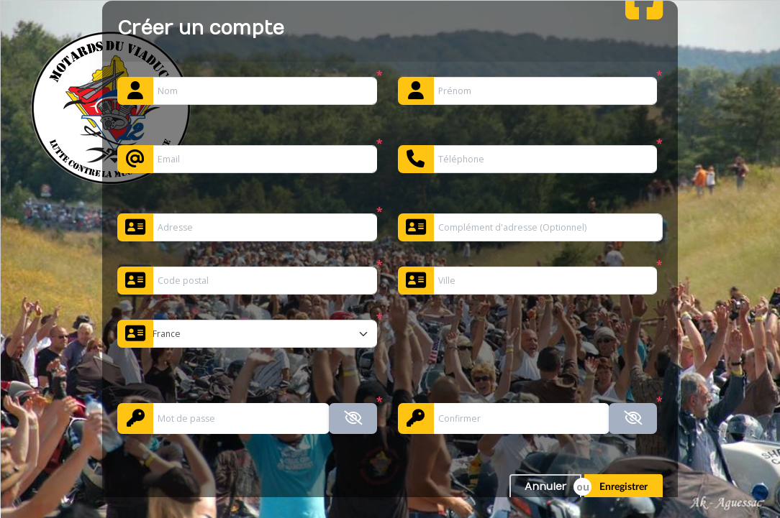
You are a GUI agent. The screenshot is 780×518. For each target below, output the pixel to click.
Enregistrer (623, 487)
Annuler (545, 487)
